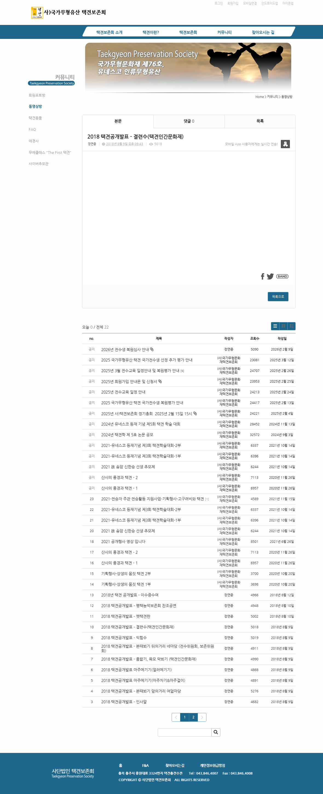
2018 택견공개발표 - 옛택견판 (125, 616)
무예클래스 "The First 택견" (50, 152)
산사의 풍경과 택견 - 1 (119, 488)
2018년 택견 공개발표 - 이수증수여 (129, 595)
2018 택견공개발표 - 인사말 (124, 702)
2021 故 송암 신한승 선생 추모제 (128, 467)
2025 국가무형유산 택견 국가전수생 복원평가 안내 (142, 402)
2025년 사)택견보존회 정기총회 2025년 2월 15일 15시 (149, 413)
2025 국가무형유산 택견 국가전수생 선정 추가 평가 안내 (146, 360)
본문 (118, 121)
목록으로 (278, 297)
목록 (260, 121)
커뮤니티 (224, 32)
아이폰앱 (287, 3)
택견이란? (151, 32)
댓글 (189, 121)
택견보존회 (188, 32)
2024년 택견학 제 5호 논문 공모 (127, 434)
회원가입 (232, 3)
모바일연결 (250, 3)
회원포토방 (37, 95)
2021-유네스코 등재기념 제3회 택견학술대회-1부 (141, 456)
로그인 (219, 3)
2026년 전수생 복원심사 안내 (127, 349)
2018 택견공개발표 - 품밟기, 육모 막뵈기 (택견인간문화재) (149, 659)
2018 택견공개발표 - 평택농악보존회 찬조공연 (138, 605)
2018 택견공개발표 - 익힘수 (124, 637)
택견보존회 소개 (109, 32)
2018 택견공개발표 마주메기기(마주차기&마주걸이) (143, 680)
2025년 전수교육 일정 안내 (123, 392)
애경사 (34, 141)
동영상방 (35, 106)
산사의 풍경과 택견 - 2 (119, 477)
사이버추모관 (38, 164)
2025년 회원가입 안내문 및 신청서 (131, 381)
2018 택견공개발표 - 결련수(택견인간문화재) (137, 627)
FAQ (32, 129)
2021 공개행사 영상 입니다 (123, 541)
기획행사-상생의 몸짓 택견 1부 (126, 584)
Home (259, 97)
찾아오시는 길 (263, 32)
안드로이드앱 (269, 3)
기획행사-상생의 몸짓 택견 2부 (126, 573)
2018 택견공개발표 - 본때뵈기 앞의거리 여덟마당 (141, 691)
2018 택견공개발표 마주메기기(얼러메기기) (136, 669)
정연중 (92, 144)
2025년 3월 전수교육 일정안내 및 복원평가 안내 (140, 370)
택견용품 (35, 118)
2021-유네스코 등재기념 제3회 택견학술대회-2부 (141, 445)
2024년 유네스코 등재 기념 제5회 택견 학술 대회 (140, 424)
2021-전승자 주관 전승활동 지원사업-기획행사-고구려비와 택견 (152, 499)
